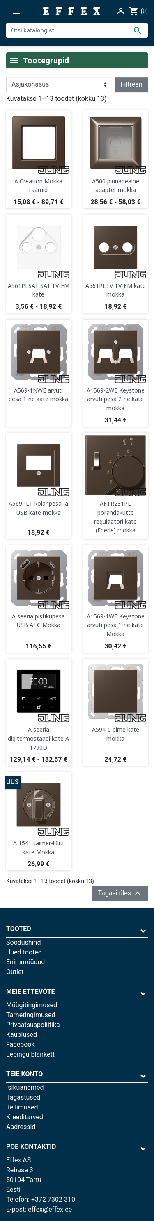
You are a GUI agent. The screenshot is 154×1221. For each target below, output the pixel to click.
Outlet (15, 972)
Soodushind (23, 942)
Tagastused (23, 1097)
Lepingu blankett (30, 1054)
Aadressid (20, 1127)
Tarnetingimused (30, 1015)
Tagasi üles (120, 893)
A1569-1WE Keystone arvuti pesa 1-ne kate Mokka (116, 625)
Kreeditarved (24, 1117)
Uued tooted (24, 952)
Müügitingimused (31, 1005)
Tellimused (22, 1107)
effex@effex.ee (50, 1209)
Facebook (20, 1044)
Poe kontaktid (31, 1146)
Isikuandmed (25, 1087)
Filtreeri (132, 84)
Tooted (18, 929)
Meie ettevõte (30, 991)
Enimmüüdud (25, 962)
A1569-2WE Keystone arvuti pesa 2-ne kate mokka (116, 399)
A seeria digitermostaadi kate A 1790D (38, 738)
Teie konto (24, 1074)
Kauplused (21, 1034)
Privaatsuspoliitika (33, 1025)
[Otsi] (77, 30)
